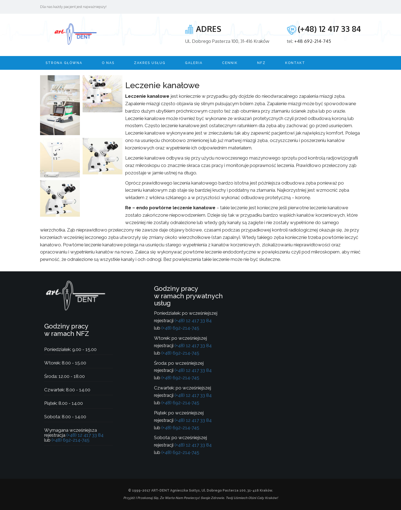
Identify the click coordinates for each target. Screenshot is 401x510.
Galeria (194, 63)
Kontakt (295, 63)
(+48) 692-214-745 (70, 440)
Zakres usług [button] (150, 63)
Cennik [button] (230, 63)
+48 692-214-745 (312, 41)
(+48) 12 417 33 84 (329, 29)
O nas (108, 63)
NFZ (261, 63)
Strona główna (64, 63)
